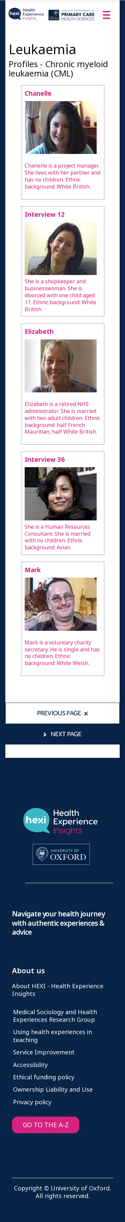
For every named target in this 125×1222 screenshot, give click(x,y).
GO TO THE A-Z (46, 1125)
